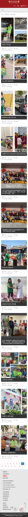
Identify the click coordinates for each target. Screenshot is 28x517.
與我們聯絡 (5, 478)
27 (19, 463)
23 (7, 463)
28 (22, 463)
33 (14, 466)
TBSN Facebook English (8, 485)
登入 (15, 5)
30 (5, 466)
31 (8, 466)
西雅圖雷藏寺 (6, 496)
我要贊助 (5, 471)
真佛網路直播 (6, 494)
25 (13, 463)
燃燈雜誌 (5, 505)
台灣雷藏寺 (5, 500)
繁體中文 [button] (23, 6)
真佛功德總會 (6, 492)
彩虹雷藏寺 (5, 498)
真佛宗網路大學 (6, 489)
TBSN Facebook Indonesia (9, 487)
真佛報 (4, 503)
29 (2, 466)
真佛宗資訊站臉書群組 (8, 480)
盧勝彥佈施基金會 (7, 509)
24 (10, 463)
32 (11, 466)
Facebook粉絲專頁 (7, 483)
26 (16, 463)
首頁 (2, 14)
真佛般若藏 (5, 507)
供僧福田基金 (6, 473)
